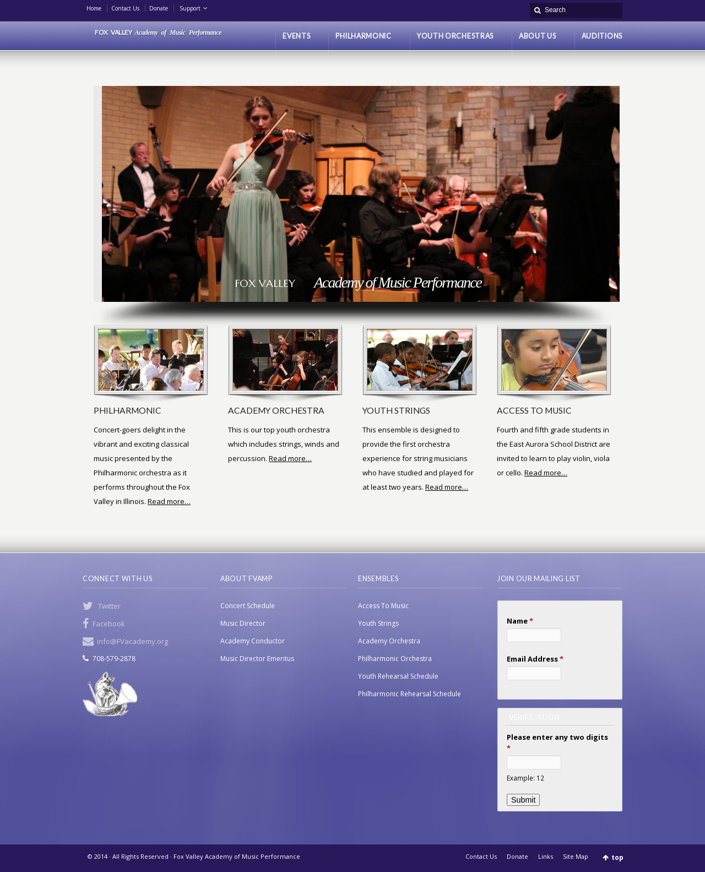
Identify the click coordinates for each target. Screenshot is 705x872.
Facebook (109, 624)
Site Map (575, 856)
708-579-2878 (114, 658)
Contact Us (125, 8)
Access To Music (383, 605)
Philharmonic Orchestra (395, 658)
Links (545, 856)
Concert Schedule (247, 605)
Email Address (535, 659)
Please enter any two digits (557, 742)
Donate (158, 8)
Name (520, 621)
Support (190, 8)
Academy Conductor (252, 641)
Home (93, 8)
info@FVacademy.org (132, 641)
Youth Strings (378, 623)
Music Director (242, 623)
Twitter (109, 606)
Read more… (169, 501)
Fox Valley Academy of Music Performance (236, 856)
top (617, 857)
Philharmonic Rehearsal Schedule (409, 693)
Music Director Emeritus (257, 658)
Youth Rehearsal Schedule (398, 676)
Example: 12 (525, 777)
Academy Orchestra (389, 641)
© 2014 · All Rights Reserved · (130, 856)
